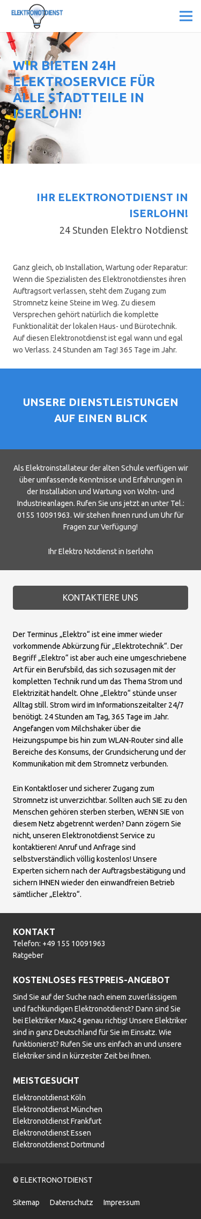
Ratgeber (28, 955)
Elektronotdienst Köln (49, 1097)
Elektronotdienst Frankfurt (57, 1121)
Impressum (121, 1202)
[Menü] (186, 16)
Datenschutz (71, 1202)
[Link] (37, 16)
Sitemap (26, 1202)
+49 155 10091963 (74, 943)
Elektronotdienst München (57, 1109)
